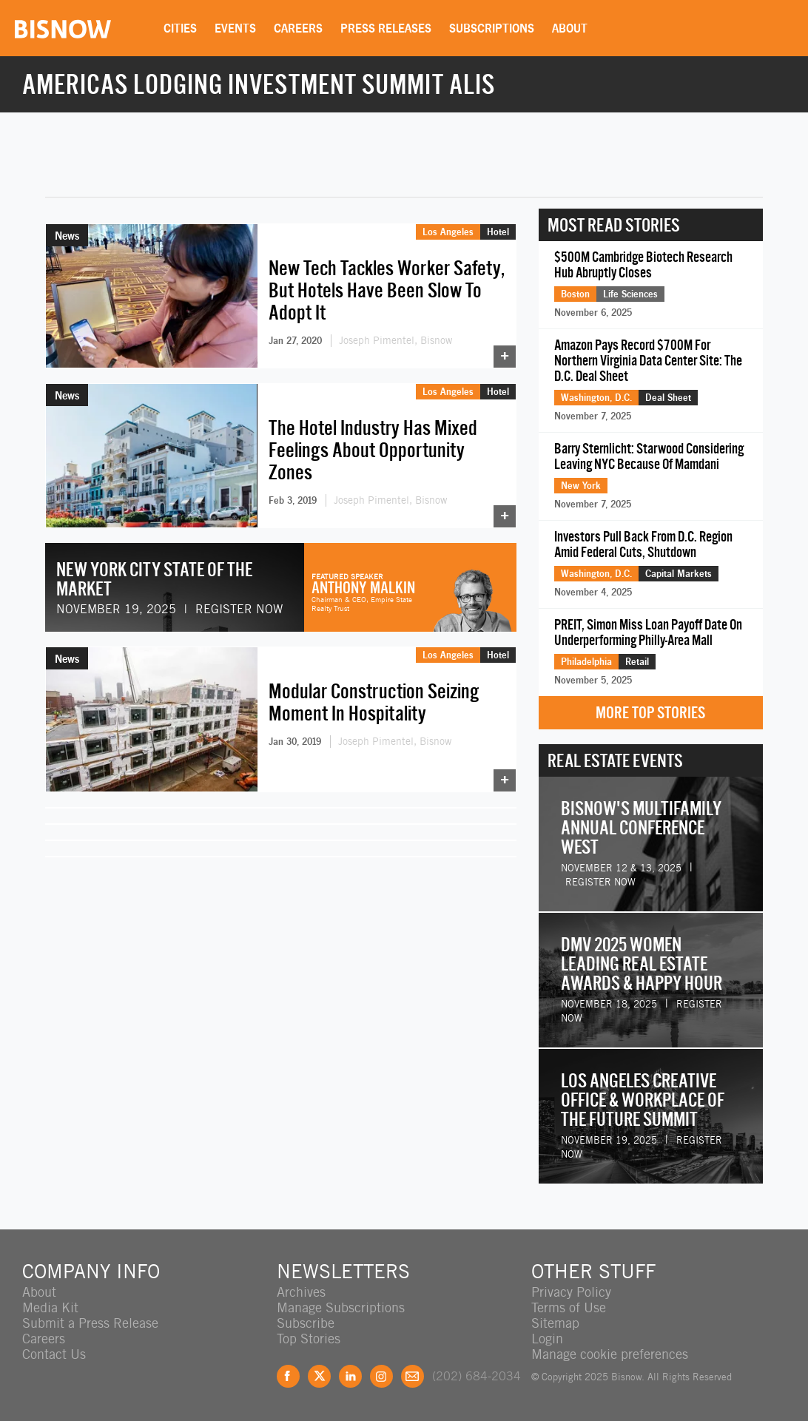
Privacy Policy (571, 1292)
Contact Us (54, 1354)
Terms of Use (568, 1307)
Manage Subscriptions (341, 1307)
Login (547, 1338)
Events (235, 28)
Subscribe (305, 1323)
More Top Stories (650, 712)
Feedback (412, 1376)
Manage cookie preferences (609, 1354)
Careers (298, 28)
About (570, 28)
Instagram (381, 1376)
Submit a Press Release (90, 1323)
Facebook (288, 1376)
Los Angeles (448, 231)
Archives (301, 1292)
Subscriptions (491, 28)
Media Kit (50, 1307)
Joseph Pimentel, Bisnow (395, 340)
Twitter (319, 1376)
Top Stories (308, 1338)
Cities (180, 28)
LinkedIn (350, 1376)
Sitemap (555, 1323)
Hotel (498, 231)
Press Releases (385, 28)
